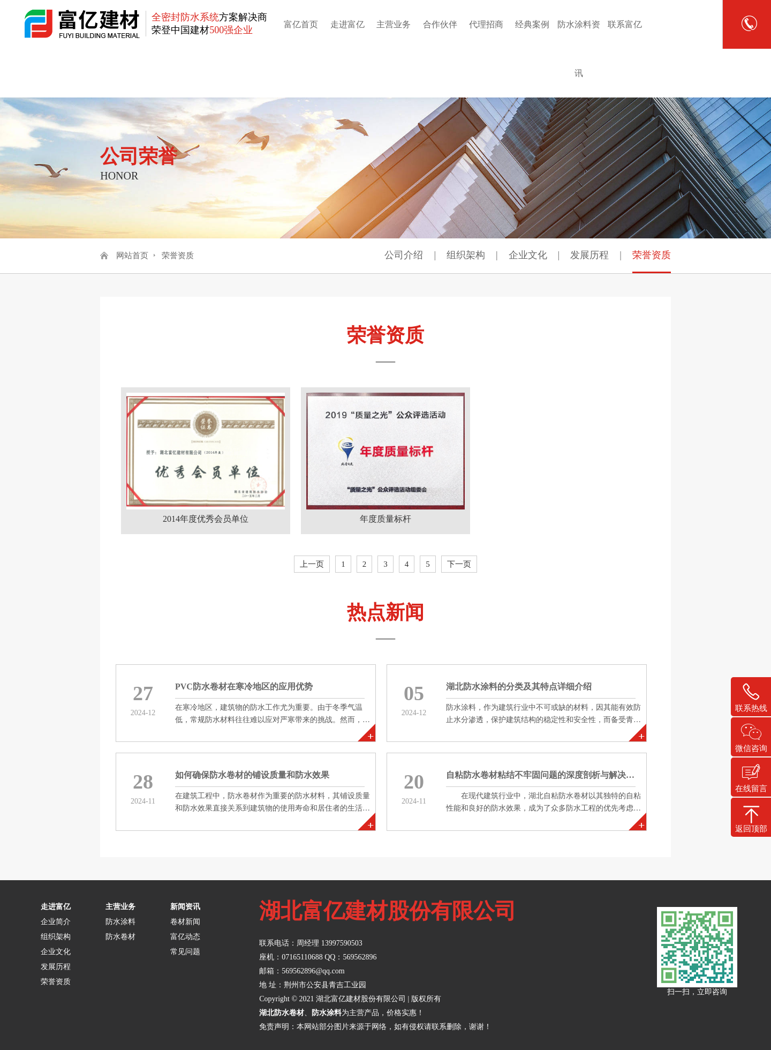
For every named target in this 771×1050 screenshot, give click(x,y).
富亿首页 (301, 24)
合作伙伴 (440, 24)
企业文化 (528, 255)
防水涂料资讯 (578, 49)
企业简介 (56, 922)
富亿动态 (185, 937)
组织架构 (466, 255)
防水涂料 (120, 922)
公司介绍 (403, 255)
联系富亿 (625, 24)
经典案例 (532, 24)
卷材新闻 (185, 922)
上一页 (312, 564)
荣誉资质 (178, 255)
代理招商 (486, 24)
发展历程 (589, 255)
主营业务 (393, 24)
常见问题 (185, 952)
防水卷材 (120, 937)
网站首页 (132, 255)
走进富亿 (347, 24)
